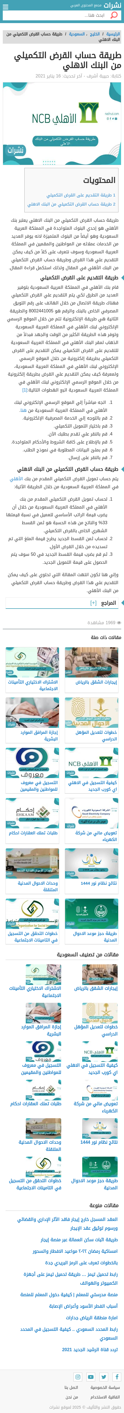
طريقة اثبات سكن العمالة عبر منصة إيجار (79, 1240)
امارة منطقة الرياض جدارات (92, 1318)
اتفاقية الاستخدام (105, 1397)
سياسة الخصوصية (105, 1387)
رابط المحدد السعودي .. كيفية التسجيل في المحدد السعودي (69, 1333)
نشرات (112, 5)
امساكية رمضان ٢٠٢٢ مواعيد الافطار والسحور (75, 1251)
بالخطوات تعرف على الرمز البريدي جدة (81, 1263)
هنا (23, 410)
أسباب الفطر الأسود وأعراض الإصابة (83, 1306)
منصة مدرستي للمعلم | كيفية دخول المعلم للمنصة (68, 1294)
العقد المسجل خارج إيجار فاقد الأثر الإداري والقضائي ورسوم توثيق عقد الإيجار (67, 1223)
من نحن (72, 1397)
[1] (24, 390)
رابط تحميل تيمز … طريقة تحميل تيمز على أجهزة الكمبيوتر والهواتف (71, 1278)
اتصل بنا (71, 1387)
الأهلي (16, 478)
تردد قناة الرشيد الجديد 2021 (90, 1349)
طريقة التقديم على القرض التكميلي (80, 195)
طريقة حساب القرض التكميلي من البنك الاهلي (71, 204)
